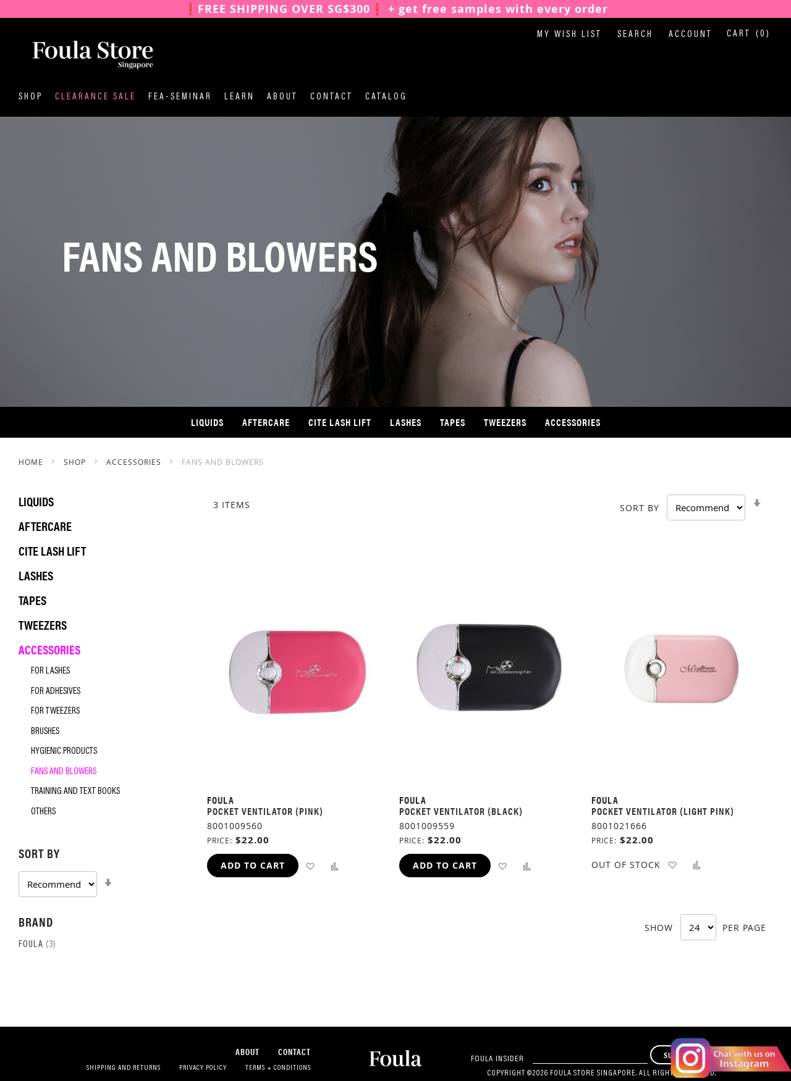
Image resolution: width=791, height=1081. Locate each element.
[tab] (100, 870)
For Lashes (50, 671)
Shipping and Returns (124, 1068)
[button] (310, 865)
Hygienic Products (64, 751)
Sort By (639, 508)
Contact (331, 97)
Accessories (135, 462)
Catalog (386, 97)
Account (691, 35)
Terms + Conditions (278, 1068)
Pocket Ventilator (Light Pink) (662, 811)
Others (43, 812)
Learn (239, 97)
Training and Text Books (75, 791)
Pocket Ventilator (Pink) (265, 811)
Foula (37, 945)
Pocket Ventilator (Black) (461, 811)
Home (32, 462)
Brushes (45, 732)
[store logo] (80, 55)
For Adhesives (55, 691)
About (282, 97)
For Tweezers (55, 711)
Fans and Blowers (63, 772)
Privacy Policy (203, 1068)
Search (635, 35)
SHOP (76, 462)
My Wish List (569, 35)
